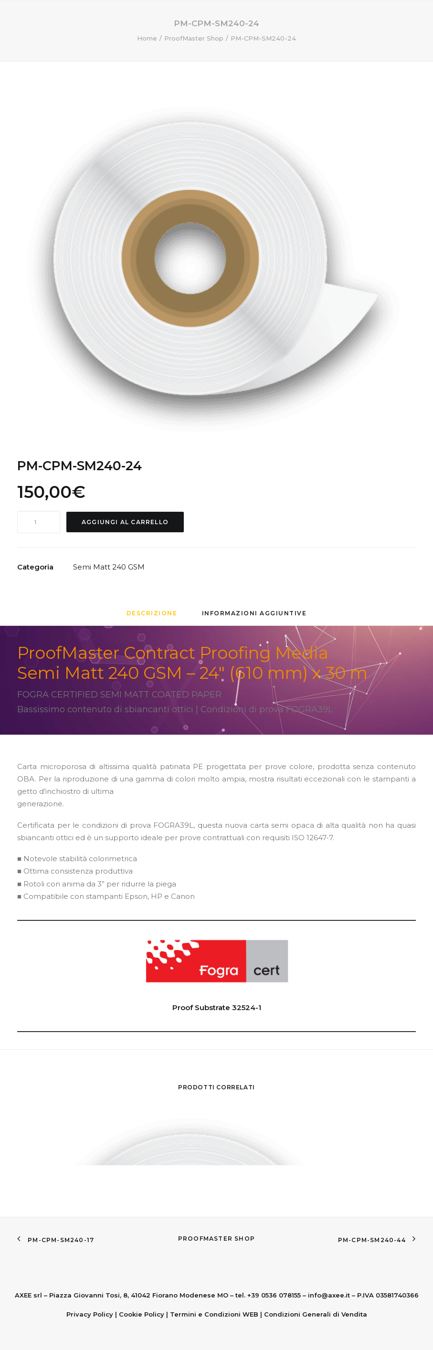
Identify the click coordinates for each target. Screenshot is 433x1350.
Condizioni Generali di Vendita (315, 1314)
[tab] (152, 617)
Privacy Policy (89, 1314)
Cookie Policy (141, 1314)
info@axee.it (329, 1295)
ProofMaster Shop (216, 1238)
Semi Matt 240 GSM (109, 566)
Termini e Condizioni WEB (214, 1314)
